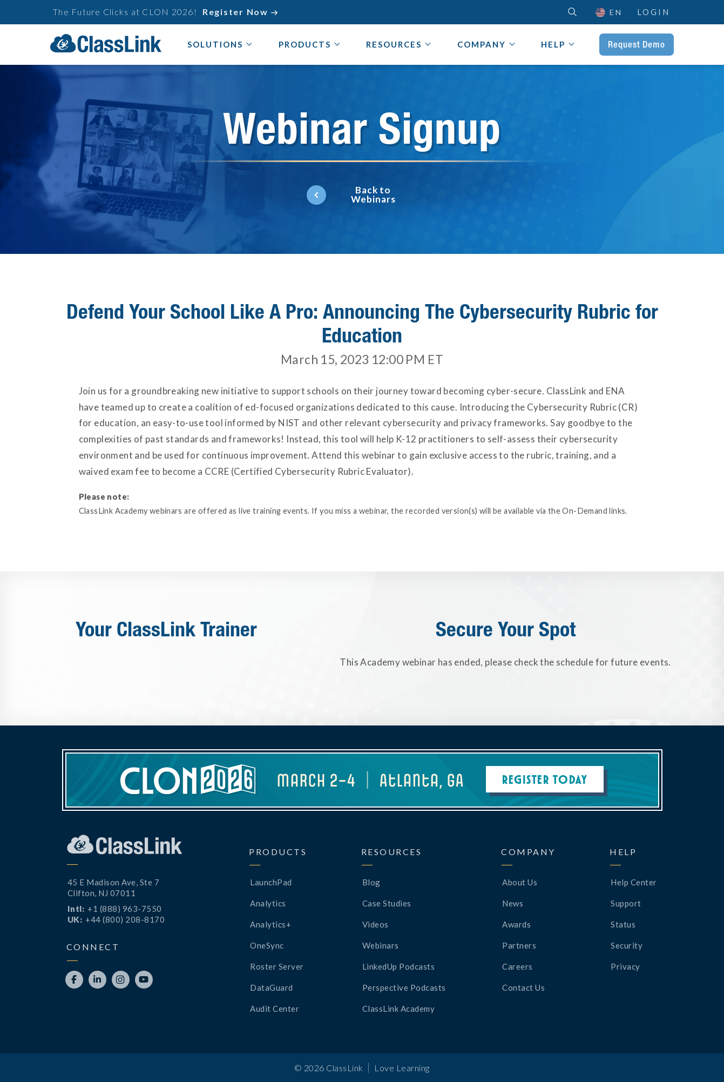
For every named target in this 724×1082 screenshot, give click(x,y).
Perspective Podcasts (404, 987)
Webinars (380, 945)
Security (626, 945)
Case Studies (386, 903)
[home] (105, 43)
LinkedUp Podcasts (398, 966)
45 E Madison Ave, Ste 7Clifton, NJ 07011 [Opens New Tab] (113, 887)
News (512, 903)
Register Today (544, 779)
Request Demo (636, 44)
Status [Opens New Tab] (623, 924)
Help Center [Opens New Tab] (634, 882)
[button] (608, 12)
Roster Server (277, 966)
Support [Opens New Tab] (626, 903)
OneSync (267, 945)
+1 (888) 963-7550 (124, 908)
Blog (371, 882)
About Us (519, 882)
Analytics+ (270, 924)
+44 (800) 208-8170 (125, 919)
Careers (517, 966)
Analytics (268, 903)
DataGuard (271, 987)
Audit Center (274, 1008)
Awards (516, 924)
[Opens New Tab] (74, 980)
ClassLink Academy (398, 1008)
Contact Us (523, 987)
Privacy (625, 966)
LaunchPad (271, 882)
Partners (519, 945)
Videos (375, 924)
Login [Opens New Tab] (653, 12)
